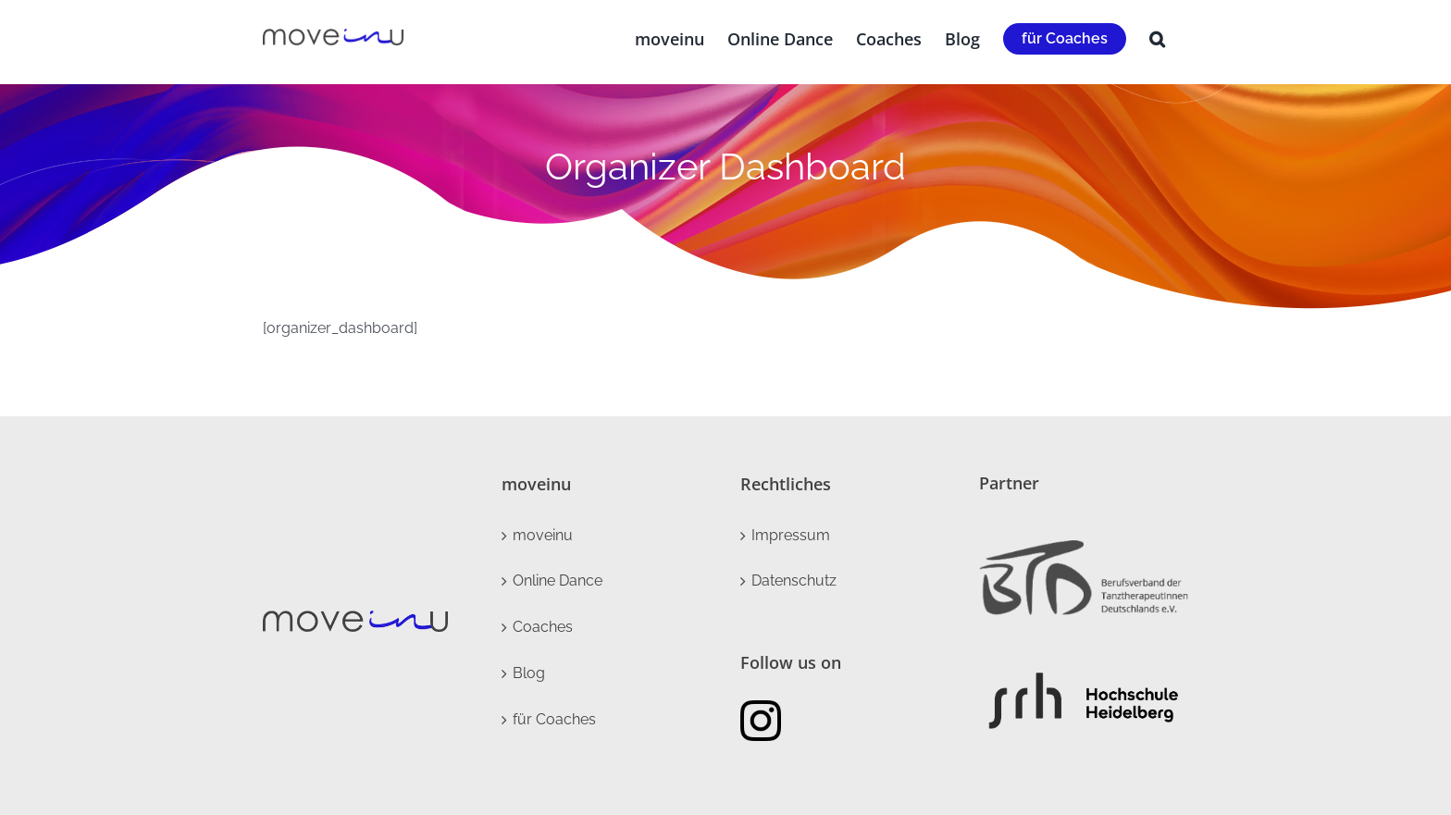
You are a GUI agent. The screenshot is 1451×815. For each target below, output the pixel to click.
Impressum (790, 535)
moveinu (543, 535)
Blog (529, 673)
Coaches (543, 627)
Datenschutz (794, 580)
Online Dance (557, 580)
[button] (1157, 39)
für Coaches (554, 719)
